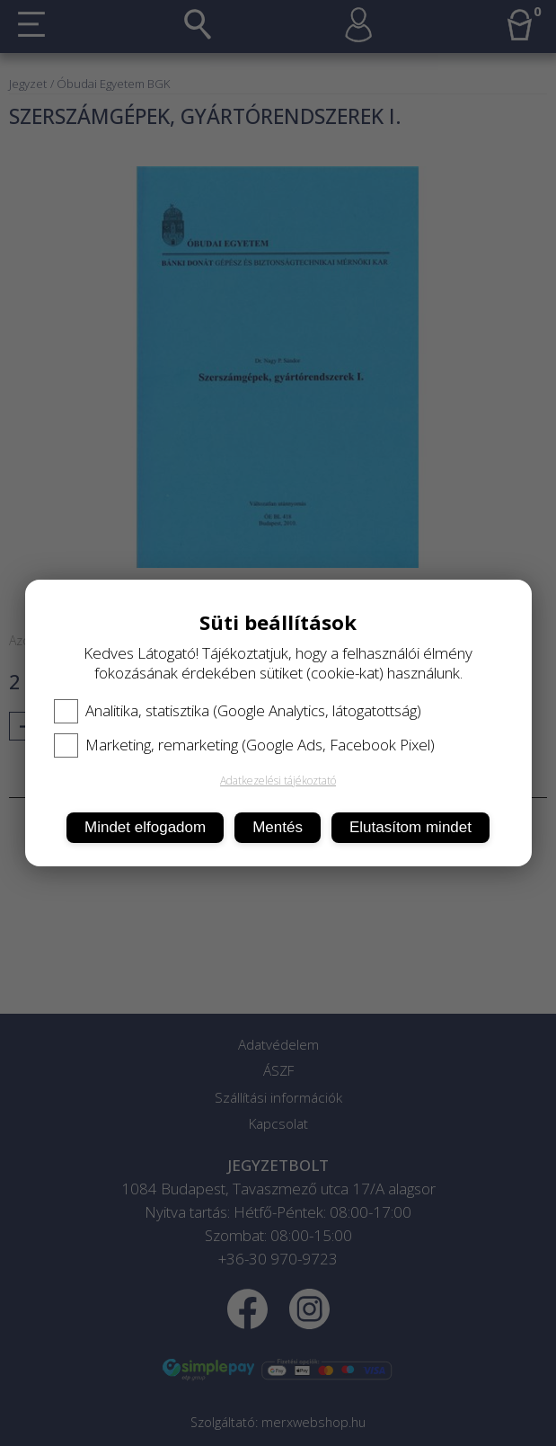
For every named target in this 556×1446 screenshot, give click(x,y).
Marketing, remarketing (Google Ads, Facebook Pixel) (244, 745)
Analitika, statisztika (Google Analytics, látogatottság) (237, 711)
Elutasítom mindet (410, 827)
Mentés (277, 827)
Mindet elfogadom (145, 827)
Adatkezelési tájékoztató (278, 780)
